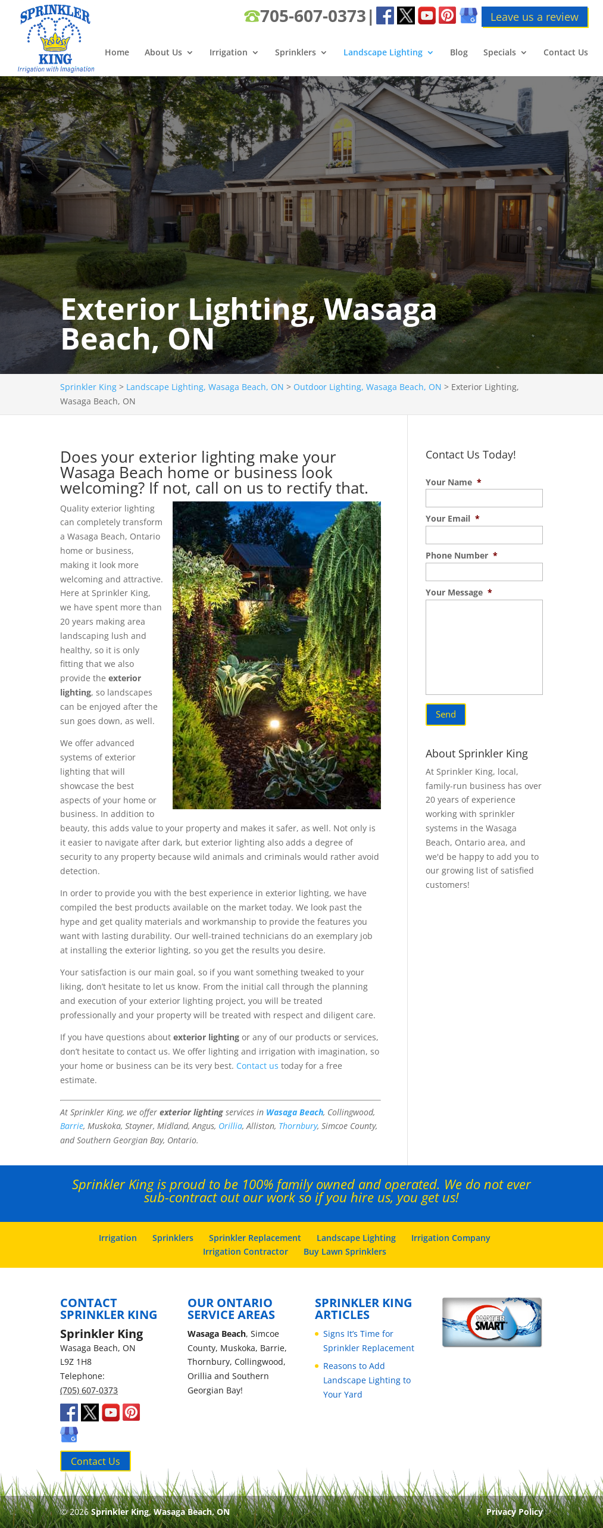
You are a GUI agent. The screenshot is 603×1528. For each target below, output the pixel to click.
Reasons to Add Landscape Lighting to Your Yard (367, 1380)
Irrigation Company (450, 1237)
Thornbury (298, 1125)
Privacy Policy (514, 1511)
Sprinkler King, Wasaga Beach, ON (160, 1511)
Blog (459, 53)
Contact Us (565, 53)
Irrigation (229, 53)
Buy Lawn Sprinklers (345, 1251)
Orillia (230, 1125)
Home (117, 53)
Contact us (257, 1065)
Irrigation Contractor (245, 1251)
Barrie (71, 1125)
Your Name (454, 482)
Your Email (453, 518)
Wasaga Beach (294, 1112)
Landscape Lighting (383, 53)
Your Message (459, 592)
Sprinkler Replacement (255, 1237)
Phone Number (462, 555)
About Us (163, 53)
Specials (499, 53)
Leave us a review (534, 17)
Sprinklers (295, 53)
